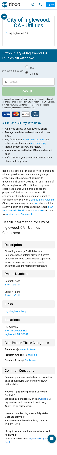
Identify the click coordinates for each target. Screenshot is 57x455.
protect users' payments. (20, 214)
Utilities (34, 73)
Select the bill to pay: (13, 70)
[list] (28, 288)
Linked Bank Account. (42, 199)
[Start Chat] (52, 439)
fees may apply (38, 143)
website (43, 398)
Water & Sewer (28, 349)
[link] (28, 282)
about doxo (37, 210)
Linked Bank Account (34, 139)
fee (36, 203)
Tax (31, 67)
